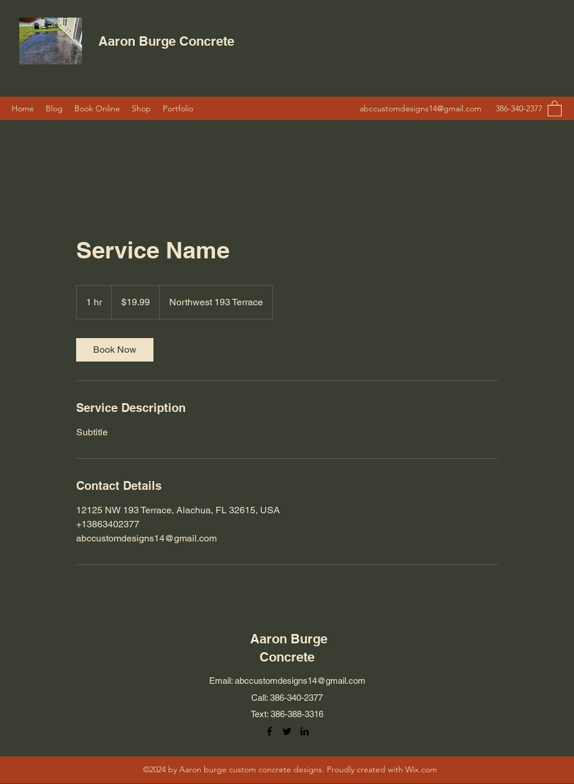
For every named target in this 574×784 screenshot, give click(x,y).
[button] (555, 108)
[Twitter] (287, 731)
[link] (114, 350)
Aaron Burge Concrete (168, 41)
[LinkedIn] (304, 731)
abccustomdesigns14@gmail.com (420, 108)
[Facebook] (269, 731)
